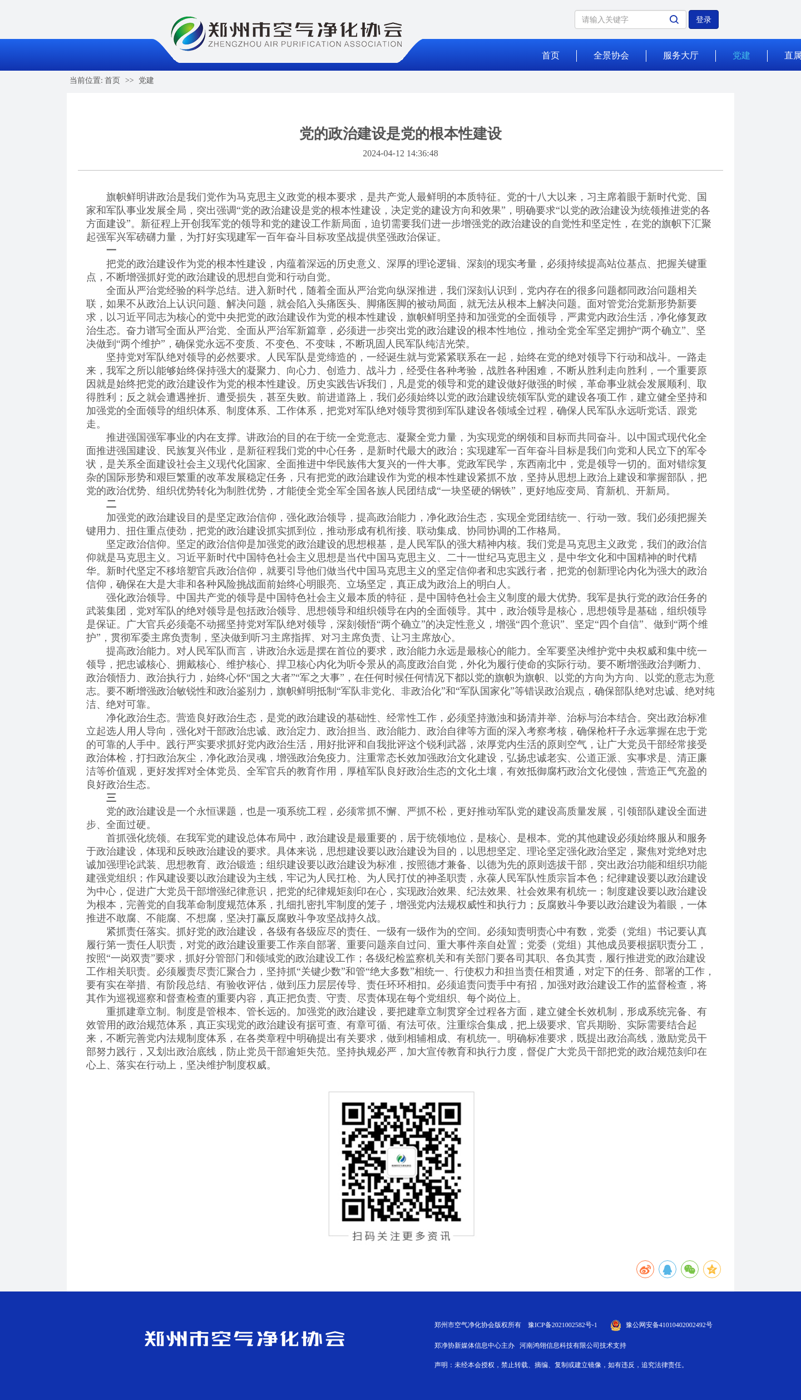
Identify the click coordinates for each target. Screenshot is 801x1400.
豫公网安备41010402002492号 (669, 1325)
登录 (703, 19)
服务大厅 (681, 55)
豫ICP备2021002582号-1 (562, 1325)
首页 (551, 55)
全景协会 (611, 55)
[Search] (630, 19)
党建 (741, 55)
